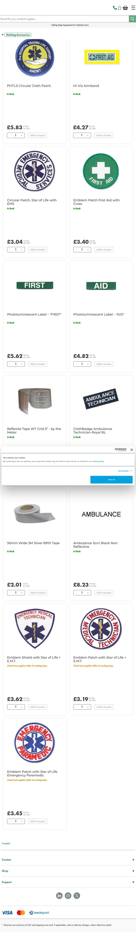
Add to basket (37, 135)
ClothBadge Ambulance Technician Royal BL (92, 430)
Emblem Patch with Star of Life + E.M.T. (99, 659)
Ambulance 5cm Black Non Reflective (95, 544)
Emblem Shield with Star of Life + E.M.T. (34, 659)
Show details (123, 471)
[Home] (133, 7)
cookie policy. (98, 461)
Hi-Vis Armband (86, 86)
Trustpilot (6, 843)
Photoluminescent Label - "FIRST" (34, 314)
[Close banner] (131, 449)
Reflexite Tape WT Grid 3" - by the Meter (34, 430)
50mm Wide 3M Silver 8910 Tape (33, 543)
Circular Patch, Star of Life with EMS (32, 202)
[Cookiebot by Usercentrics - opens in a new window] (110, 449)
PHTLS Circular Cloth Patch (29, 86)
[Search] (132, 18)
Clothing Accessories (18, 34)
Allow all (111, 480)
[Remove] (9, 135)
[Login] (119, 7)
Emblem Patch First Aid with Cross (96, 202)
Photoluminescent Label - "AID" (98, 314)
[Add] (21, 135)
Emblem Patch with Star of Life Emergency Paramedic (32, 773)
